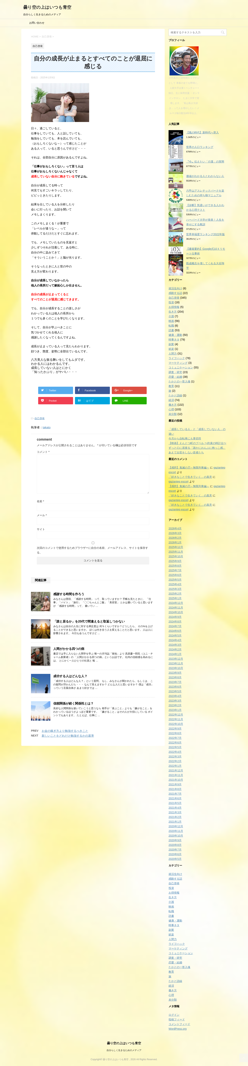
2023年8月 (175, 677)
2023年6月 (175, 686)
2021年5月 (175, 803)
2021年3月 (175, 812)
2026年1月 (175, 542)
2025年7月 (175, 570)
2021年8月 (175, 789)
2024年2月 (175, 649)
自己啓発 (39, 418)
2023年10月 (176, 668)
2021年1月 (175, 821)
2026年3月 (175, 533)
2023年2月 (175, 705)
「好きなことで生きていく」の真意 (190, 476)
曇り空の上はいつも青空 (47, 7)
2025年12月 (176, 547)
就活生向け (175, 288)
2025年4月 (175, 584)
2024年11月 (176, 607)
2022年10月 (176, 723)
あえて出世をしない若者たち (186, 452)
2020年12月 (176, 826)
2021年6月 (175, 798)
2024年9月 (175, 616)
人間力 (173, 353)
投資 (171, 302)
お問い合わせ (36, 22)
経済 (171, 400)
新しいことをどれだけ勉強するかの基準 (68, 735)
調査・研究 (175, 372)
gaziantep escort (179, 481)
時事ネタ (174, 339)
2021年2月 (175, 817)
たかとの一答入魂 (179, 381)
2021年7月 (175, 793)
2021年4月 (175, 807)
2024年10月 (176, 612)
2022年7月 (175, 737)
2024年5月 (175, 635)
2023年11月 (176, 663)
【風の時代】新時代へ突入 (202, 132)
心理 (171, 409)
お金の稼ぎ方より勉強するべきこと (65, 730)
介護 (171, 316)
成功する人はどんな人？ (70, 676)
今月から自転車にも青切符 (185, 438)
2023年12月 (176, 658)
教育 (171, 386)
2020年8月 (175, 844)
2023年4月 (175, 696)
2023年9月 (175, 672)
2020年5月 (175, 858)
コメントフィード (179, 1024)
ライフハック (177, 358)
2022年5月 (175, 747)
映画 (171, 320)
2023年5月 (175, 691)
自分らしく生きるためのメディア (124, 1050)
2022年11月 (176, 719)
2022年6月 (175, 742)
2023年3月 (175, 700)
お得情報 (174, 307)
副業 (171, 344)
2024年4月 (175, 640)
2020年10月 (176, 835)
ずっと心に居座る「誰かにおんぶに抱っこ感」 (197, 447)
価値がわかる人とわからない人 (205, 176)
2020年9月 (175, 840)
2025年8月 (175, 565)
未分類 (173, 414)
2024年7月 (175, 626)
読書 (171, 330)
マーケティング (178, 362)
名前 (40, 501)
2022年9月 (175, 728)
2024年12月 (176, 602)
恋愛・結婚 (175, 376)
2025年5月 (175, 579)
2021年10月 (176, 779)
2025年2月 (175, 593)
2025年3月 (175, 588)
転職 (171, 325)
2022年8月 (175, 733)
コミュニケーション (181, 367)
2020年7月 (175, 849)
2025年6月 (175, 575)
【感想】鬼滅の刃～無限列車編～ (189, 467)
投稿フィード (177, 1019)
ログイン (174, 1014)
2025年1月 (175, 598)
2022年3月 (175, 756)
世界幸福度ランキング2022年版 (205, 234)
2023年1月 (175, 710)
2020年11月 (176, 831)
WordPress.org (178, 1028)
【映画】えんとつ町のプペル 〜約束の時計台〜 (197, 443)
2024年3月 (175, 644)
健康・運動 (175, 334)
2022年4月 (175, 751)
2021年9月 (175, 784)
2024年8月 (175, 621)
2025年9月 (175, 561)
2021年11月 (176, 775)
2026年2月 (175, 537)
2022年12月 (176, 714)
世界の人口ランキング (199, 147)
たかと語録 (175, 395)
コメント (43, 451)
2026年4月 (175, 528)
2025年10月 (176, 556)
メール (42, 515)
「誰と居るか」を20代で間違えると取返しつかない (89, 621)
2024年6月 (175, 630)
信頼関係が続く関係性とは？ (73, 703)
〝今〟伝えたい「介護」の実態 (205, 161)
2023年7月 (175, 682)
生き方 (173, 311)
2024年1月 (175, 654)
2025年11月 (176, 551)
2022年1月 (175, 765)
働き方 (173, 404)
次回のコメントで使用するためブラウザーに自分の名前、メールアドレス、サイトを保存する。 (92, 550)
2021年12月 (176, 770)
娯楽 (171, 348)
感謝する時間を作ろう (68, 594)
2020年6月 (175, 854)
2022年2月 (175, 761)
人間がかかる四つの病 (68, 648)
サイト (41, 529)
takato (47, 427)
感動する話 (175, 293)
